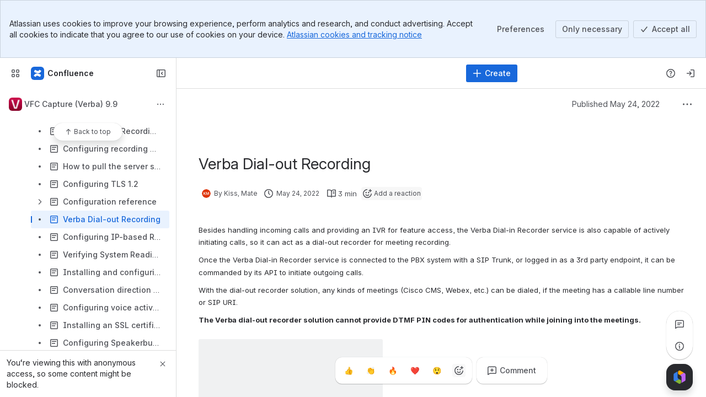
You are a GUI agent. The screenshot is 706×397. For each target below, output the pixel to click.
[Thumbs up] (348, 370)
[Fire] (393, 370)
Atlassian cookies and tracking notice (354, 34)
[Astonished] (437, 370)
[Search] (322, 73)
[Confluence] (63, 73)
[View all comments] (679, 324)
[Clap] (370, 370)
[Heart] (415, 370)
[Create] (491, 73)
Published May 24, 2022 (616, 104)
